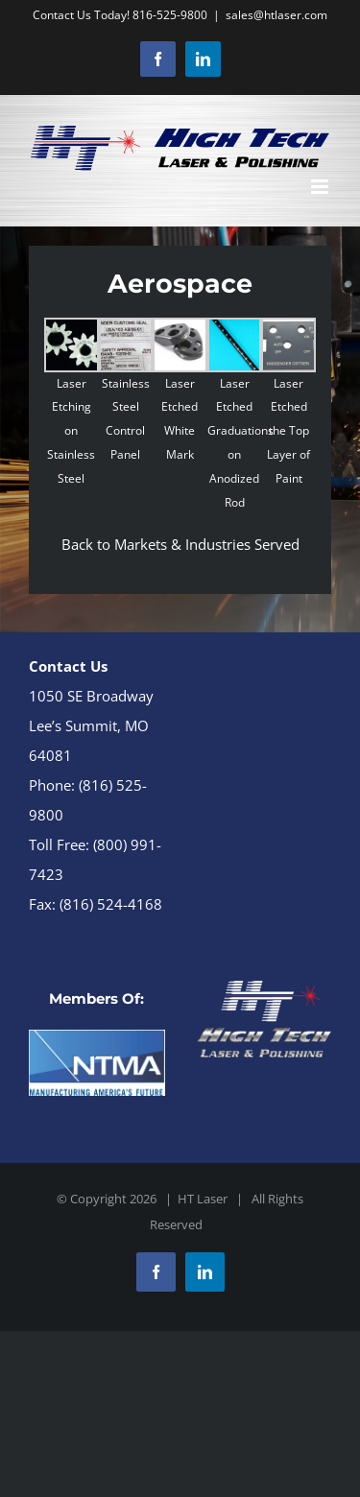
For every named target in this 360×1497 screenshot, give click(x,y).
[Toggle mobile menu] (321, 187)
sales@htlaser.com (276, 15)
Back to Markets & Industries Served (180, 544)
